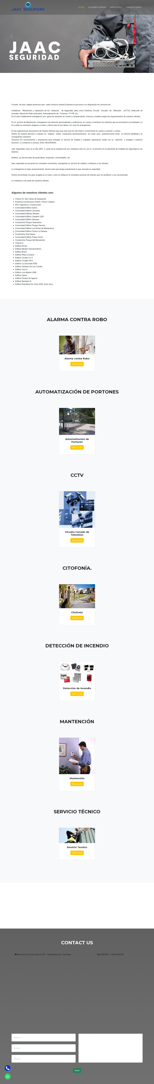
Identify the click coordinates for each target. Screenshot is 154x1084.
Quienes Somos (97, 7)
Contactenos (134, 7)
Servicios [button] (115, 7)
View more (77, 364)
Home (81, 7)
